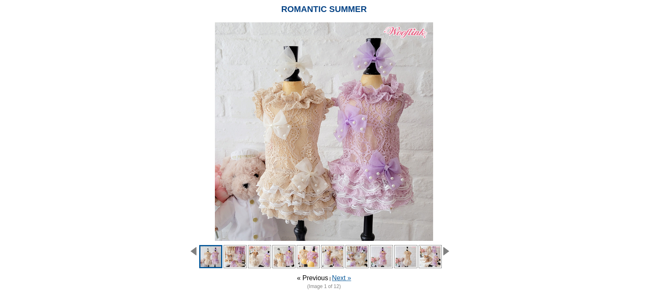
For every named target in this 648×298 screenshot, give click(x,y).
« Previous (312, 277)
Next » (341, 277)
